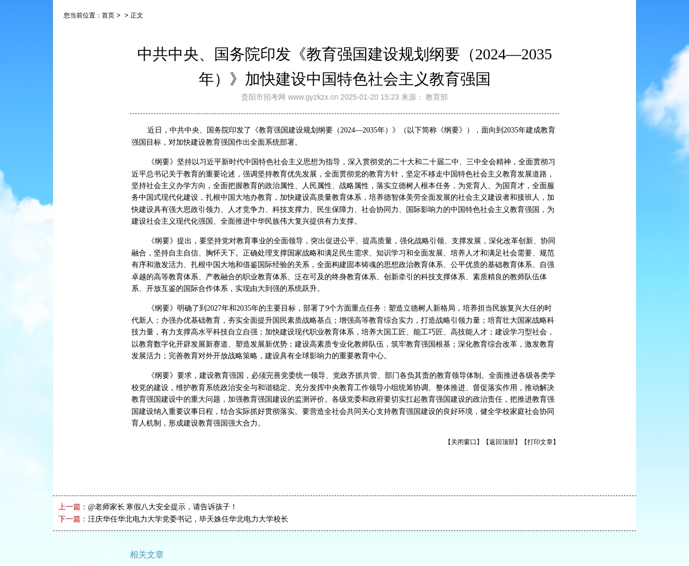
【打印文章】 (540, 442)
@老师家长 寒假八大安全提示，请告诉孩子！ (162, 507)
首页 (108, 15)
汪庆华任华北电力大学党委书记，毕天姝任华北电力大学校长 (188, 519)
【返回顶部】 (502, 442)
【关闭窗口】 (464, 442)
